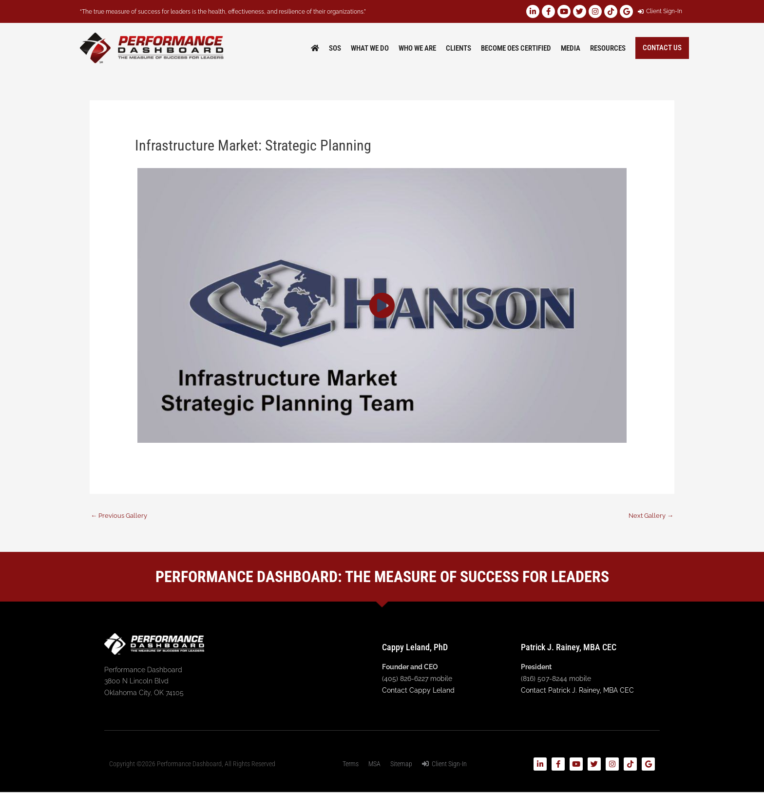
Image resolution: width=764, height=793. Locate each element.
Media (570, 48)
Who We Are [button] (417, 48)
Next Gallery (649, 515)
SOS (335, 48)
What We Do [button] (370, 48)
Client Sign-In (444, 765)
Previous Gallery (121, 515)
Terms (351, 765)
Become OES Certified (516, 48)
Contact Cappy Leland (418, 691)
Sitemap (401, 765)
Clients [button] (458, 48)
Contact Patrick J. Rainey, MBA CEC (577, 691)
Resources (608, 48)
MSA (374, 765)
